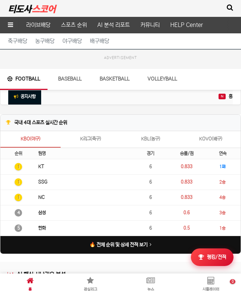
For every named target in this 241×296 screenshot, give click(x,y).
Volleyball (162, 116)
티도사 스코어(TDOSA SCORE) (31, 8)
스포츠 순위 (74, 25)
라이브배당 (38, 25)
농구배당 (45, 41)
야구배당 (72, 41)
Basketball (114, 116)
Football (23, 116)
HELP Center (186, 25)
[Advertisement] (120, 82)
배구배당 (99, 41)
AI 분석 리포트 (113, 25)
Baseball (70, 116)
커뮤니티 (150, 25)
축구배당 (17, 41)
